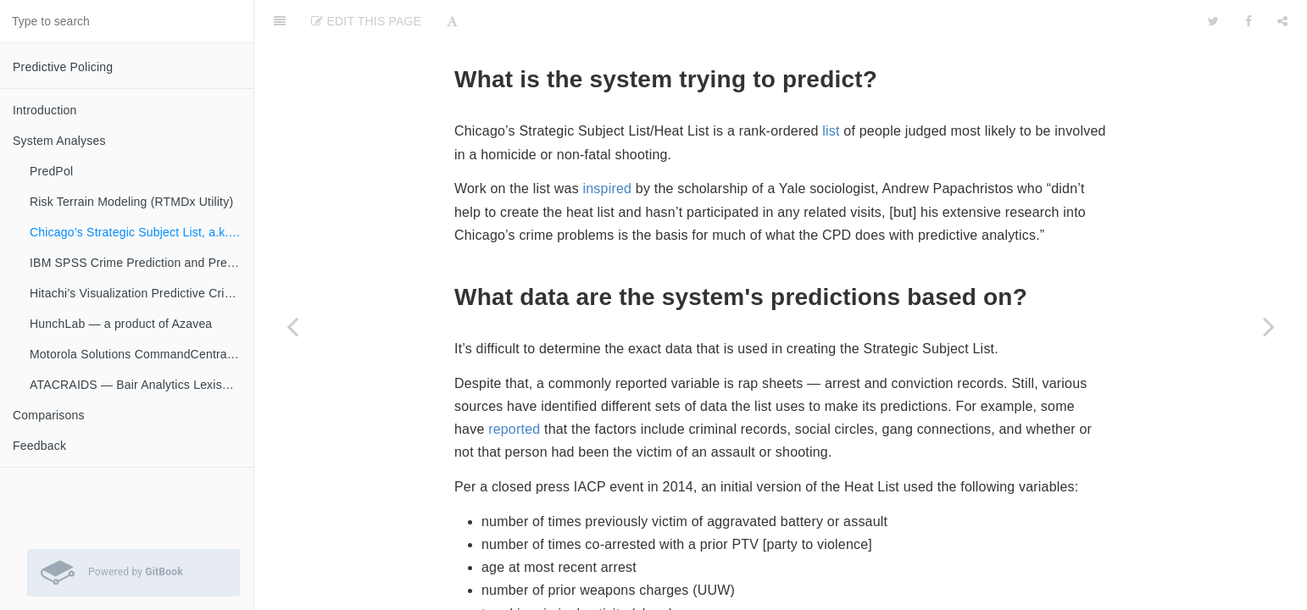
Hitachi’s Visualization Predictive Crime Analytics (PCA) (141, 293)
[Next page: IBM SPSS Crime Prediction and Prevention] (1269, 326)
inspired (607, 188)
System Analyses (59, 140)
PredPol (51, 171)
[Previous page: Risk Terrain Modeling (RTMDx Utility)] (292, 326)
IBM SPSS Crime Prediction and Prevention (141, 262)
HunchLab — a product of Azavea (121, 323)
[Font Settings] (452, 21)
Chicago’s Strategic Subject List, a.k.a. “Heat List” (141, 232)
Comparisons (49, 415)
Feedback (39, 445)
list (830, 131)
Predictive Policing (63, 67)
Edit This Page (366, 21)
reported (514, 429)
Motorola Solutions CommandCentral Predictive (141, 354)
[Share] (1282, 21)
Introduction (45, 110)
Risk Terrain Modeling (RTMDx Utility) (131, 201)
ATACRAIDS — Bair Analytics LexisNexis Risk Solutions (141, 384)
